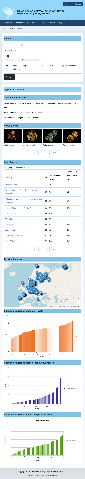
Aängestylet (10, 230)
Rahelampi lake (11, 185)
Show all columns (74, 171)
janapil (12, 145)
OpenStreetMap (69, 306)
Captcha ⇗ (34, 63)
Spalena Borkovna (12, 214)
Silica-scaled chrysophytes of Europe (41, 10)
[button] (37, 273)
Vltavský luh (10, 219)
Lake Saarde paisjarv (13, 235)
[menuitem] (68, 4)
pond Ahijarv (10, 241)
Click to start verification (31, 60)
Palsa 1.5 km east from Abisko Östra (19, 208)
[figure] (42, 337)
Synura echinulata (14, 89)
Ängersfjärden (10, 224)
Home (4, 28)
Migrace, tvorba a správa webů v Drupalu (42, 475)
